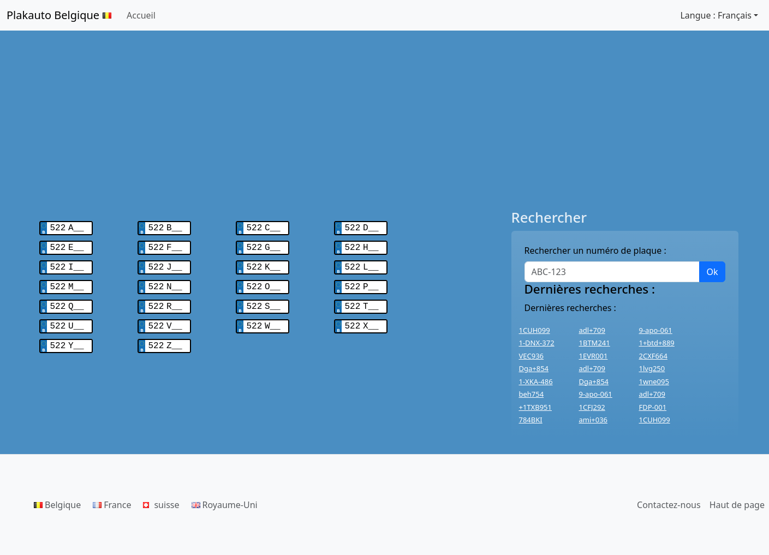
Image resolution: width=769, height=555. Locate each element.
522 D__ (362, 227)
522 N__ (165, 283)
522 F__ (165, 246)
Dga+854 (534, 368)
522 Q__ (67, 301)
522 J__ (165, 264)
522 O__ (264, 283)
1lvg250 (652, 368)
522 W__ (264, 320)
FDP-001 (653, 407)
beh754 (531, 394)
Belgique (57, 505)
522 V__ (165, 320)
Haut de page (737, 505)
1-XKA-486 (536, 381)
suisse (161, 505)
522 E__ (67, 246)
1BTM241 (594, 343)
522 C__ (264, 227)
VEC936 (531, 356)
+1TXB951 (535, 407)
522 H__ (362, 246)
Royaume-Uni (225, 505)
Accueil (141, 15)
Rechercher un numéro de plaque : (595, 250)
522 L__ (362, 264)
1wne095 (654, 381)
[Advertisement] (384, 120)
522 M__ (67, 283)
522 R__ (165, 301)
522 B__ (165, 227)
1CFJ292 (592, 407)
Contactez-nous (669, 505)
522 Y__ (67, 338)
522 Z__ (165, 338)
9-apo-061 (655, 330)
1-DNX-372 (537, 343)
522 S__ (264, 301)
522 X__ (362, 320)
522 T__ (362, 301)
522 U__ (67, 320)
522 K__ (264, 264)
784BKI (531, 420)
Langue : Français (716, 15)
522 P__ (362, 283)
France (112, 505)
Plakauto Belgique (59, 15)
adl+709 (592, 330)
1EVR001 (593, 356)
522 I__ (67, 264)
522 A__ (67, 227)
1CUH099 (534, 330)
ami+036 (593, 420)
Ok (712, 272)
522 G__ (264, 246)
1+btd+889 (657, 343)
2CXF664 (653, 356)
